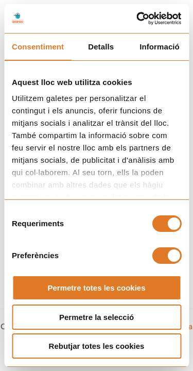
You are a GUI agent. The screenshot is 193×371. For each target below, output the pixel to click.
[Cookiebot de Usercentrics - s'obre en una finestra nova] (137, 18)
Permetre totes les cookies (96, 287)
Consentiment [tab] (38, 46)
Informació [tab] (159, 46)
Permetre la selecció (96, 317)
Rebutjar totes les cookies (97, 346)
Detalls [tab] (101, 46)
